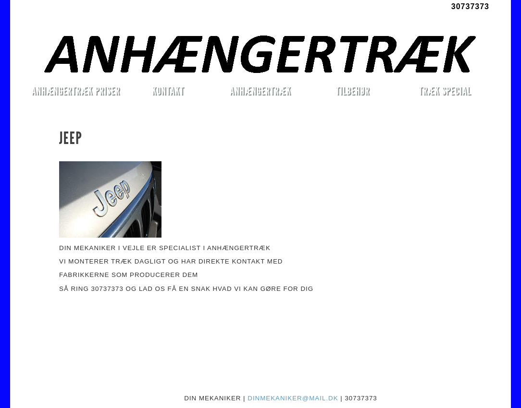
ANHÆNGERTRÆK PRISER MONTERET (75, 92)
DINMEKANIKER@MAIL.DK (293, 398)
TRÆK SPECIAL (445, 90)
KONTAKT (168, 90)
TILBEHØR (352, 90)
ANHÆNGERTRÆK (260, 90)
